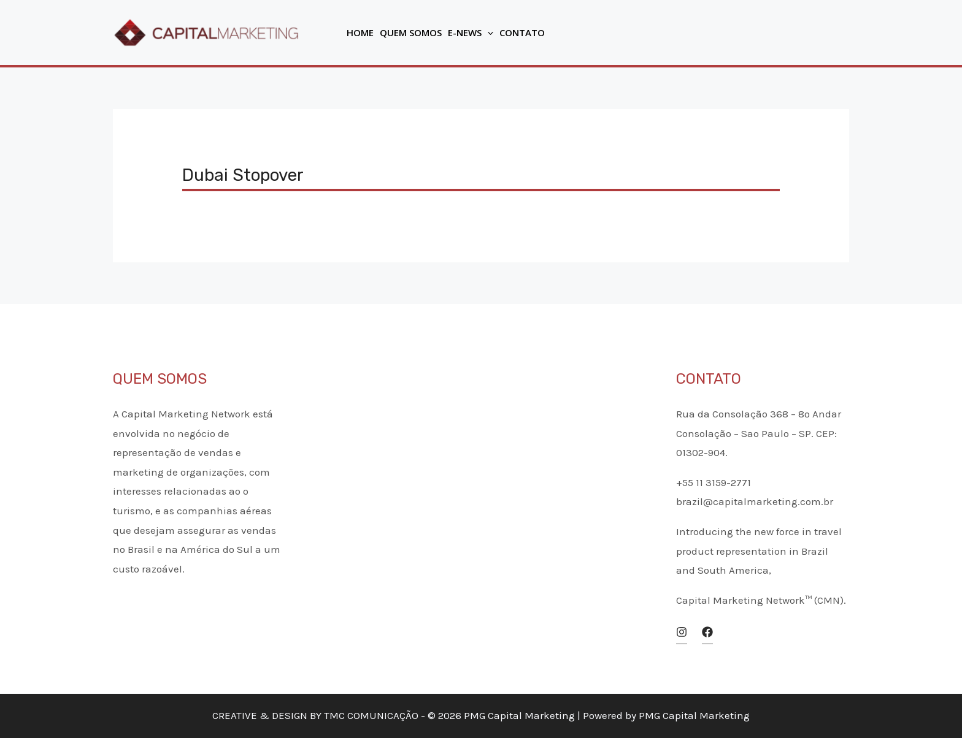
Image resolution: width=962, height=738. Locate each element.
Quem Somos (411, 32)
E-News (470, 32)
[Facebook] (707, 632)
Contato (522, 32)
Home (360, 32)
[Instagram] (681, 632)
